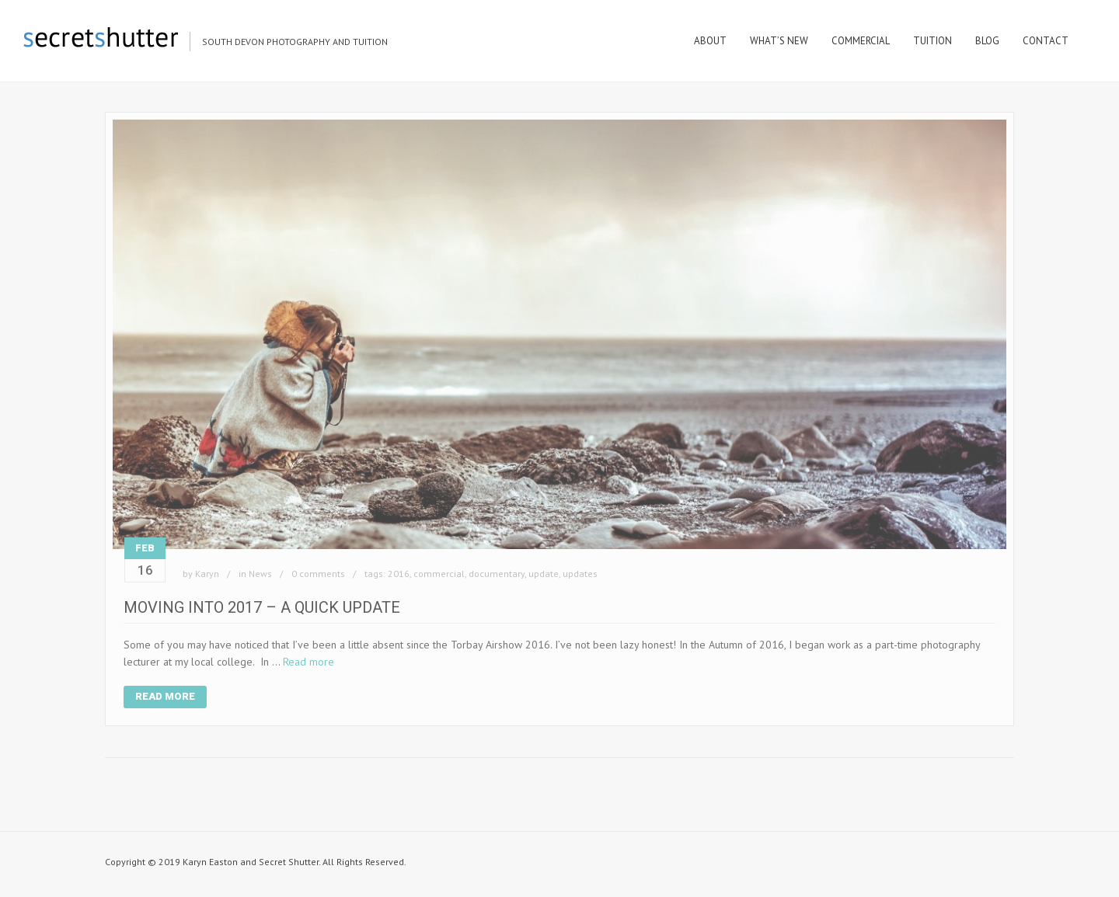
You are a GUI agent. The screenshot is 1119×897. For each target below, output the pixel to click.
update (543, 573)
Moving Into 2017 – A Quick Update (262, 607)
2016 (399, 573)
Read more (308, 662)
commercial (439, 573)
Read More (165, 696)
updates (580, 573)
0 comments (318, 573)
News (260, 573)
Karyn (207, 573)
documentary (497, 573)
